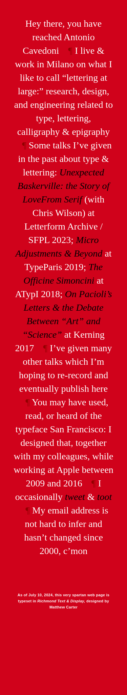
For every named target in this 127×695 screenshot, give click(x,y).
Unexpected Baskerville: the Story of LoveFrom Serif (63, 186)
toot (104, 497)
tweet (75, 497)
